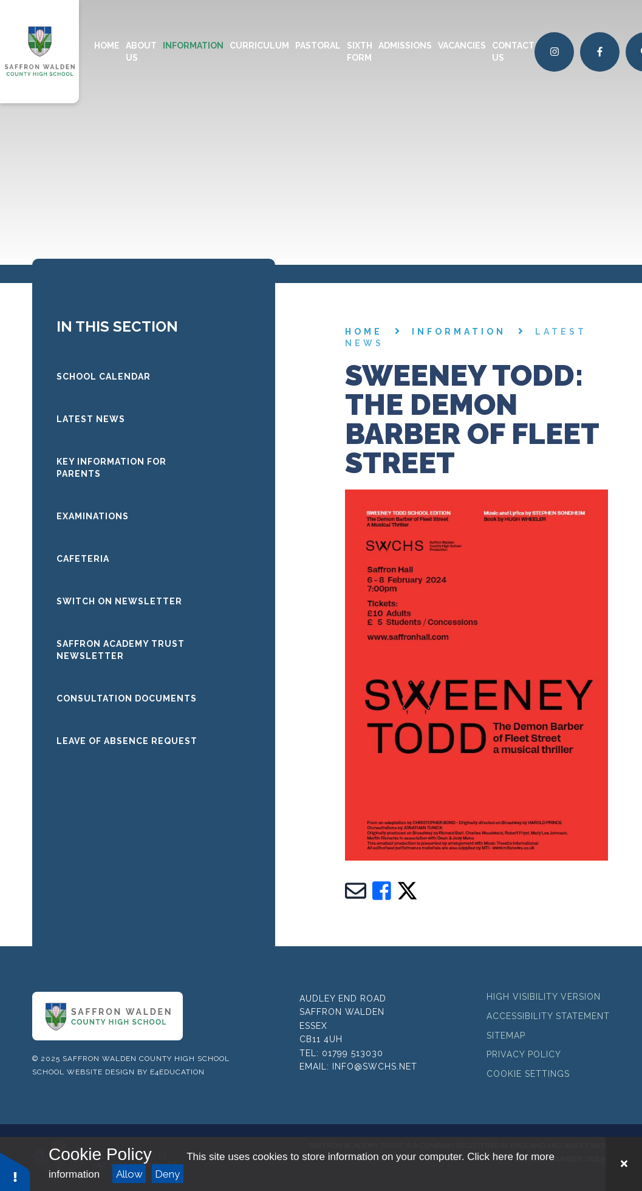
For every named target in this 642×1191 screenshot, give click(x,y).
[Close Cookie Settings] (624, 1164)
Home (364, 331)
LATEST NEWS (90, 419)
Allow (129, 1174)
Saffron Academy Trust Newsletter (120, 650)
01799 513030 (352, 1053)
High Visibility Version (544, 997)
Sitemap (506, 1035)
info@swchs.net (374, 1066)
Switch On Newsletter (119, 601)
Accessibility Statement (548, 1016)
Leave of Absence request (126, 741)
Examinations (92, 516)
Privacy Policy (524, 1054)
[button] (15, 1171)
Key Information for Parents (111, 468)
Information (459, 331)
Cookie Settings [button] (528, 1074)
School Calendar (103, 376)
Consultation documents (126, 698)
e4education (177, 1072)
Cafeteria (82, 559)
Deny (167, 1174)
